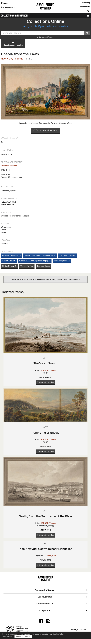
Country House (43, 266)
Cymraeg (86, 3)
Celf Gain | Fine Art (68, 255)
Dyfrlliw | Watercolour (11, 255)
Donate (4, 3)
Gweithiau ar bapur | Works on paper (40, 255)
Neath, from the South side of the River (45, 516)
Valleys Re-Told (26, 266)
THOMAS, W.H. (50, 556)
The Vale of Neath (46, 363)
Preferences (7, 637)
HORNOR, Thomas (12, 58)
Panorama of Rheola (45, 432)
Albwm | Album (8, 261)
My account (85, 7)
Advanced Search (45, 37)
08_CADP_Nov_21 (9, 266)
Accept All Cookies (23, 637)
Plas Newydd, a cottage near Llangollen (45, 548)
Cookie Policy (58, 634)
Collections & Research (14, 15)
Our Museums (8, 7)
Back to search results (13, 43)
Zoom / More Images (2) (45, 130)
